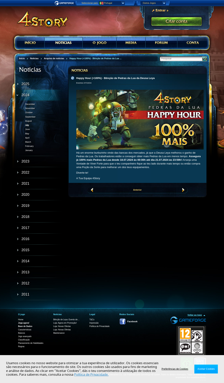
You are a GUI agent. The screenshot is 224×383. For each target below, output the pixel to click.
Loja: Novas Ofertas (62, 326)
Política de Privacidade (99, 326)
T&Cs (91, 319)
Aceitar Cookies (206, 369)
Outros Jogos (154, 3)
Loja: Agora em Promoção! (65, 323)
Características (24, 330)
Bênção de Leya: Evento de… (66, 319)
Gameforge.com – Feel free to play (65, 3)
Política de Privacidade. (91, 374)
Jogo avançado (25, 336)
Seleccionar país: (90, 3)
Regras (21, 346)
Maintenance (58, 333)
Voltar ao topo (194, 315)
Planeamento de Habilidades (30, 343)
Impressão (94, 323)
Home (21, 319)
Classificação (24, 340)
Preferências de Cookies (175, 369)
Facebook (132, 321)
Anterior (137, 190)
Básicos (21, 333)
